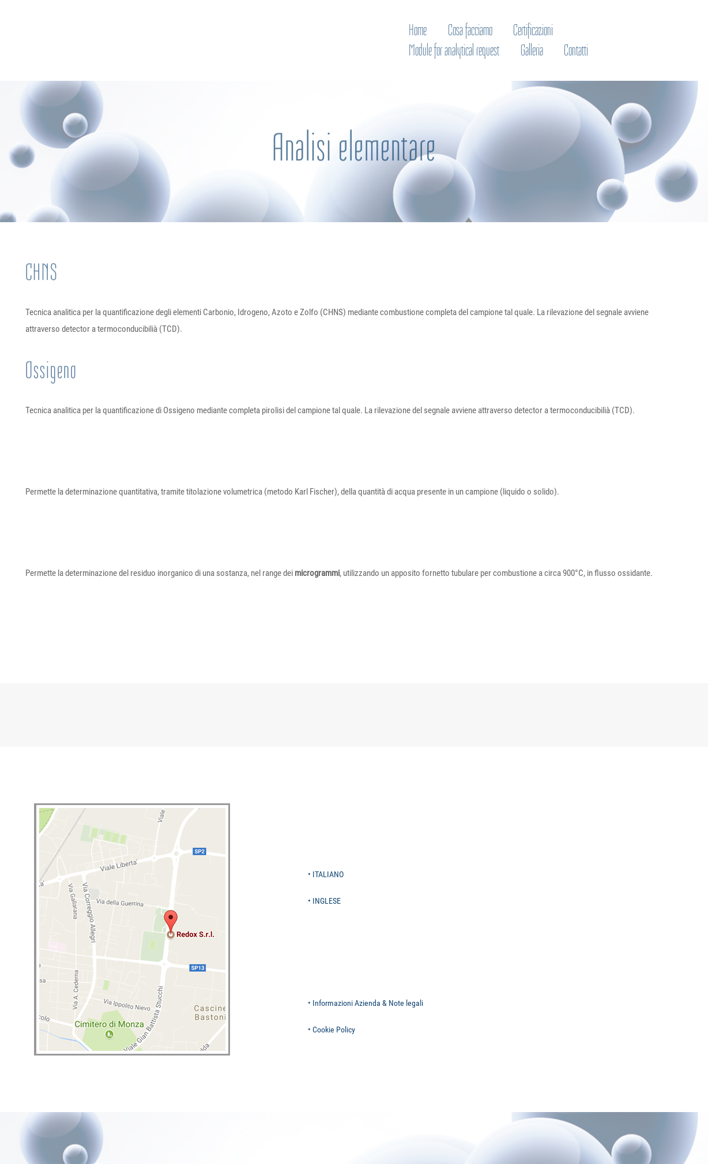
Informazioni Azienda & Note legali (367, 1003)
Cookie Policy (333, 1029)
